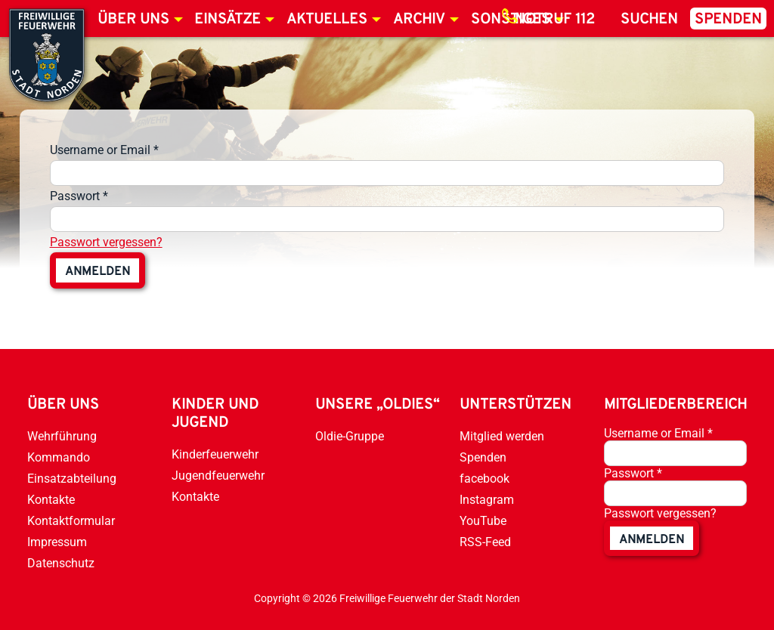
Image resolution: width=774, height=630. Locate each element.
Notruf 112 (555, 20)
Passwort (79, 196)
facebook (484, 478)
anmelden (97, 271)
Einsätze (227, 20)
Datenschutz (60, 563)
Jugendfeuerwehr (218, 475)
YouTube (483, 521)
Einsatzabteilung (71, 478)
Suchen (649, 20)
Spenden (728, 20)
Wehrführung (62, 436)
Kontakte (51, 500)
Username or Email (104, 150)
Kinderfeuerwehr (215, 454)
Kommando (58, 457)
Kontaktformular (71, 521)
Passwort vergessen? (106, 242)
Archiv (419, 20)
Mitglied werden (502, 436)
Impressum (57, 542)
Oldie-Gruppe (349, 436)
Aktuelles (326, 20)
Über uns (133, 20)
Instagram (487, 500)
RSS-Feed (485, 542)
